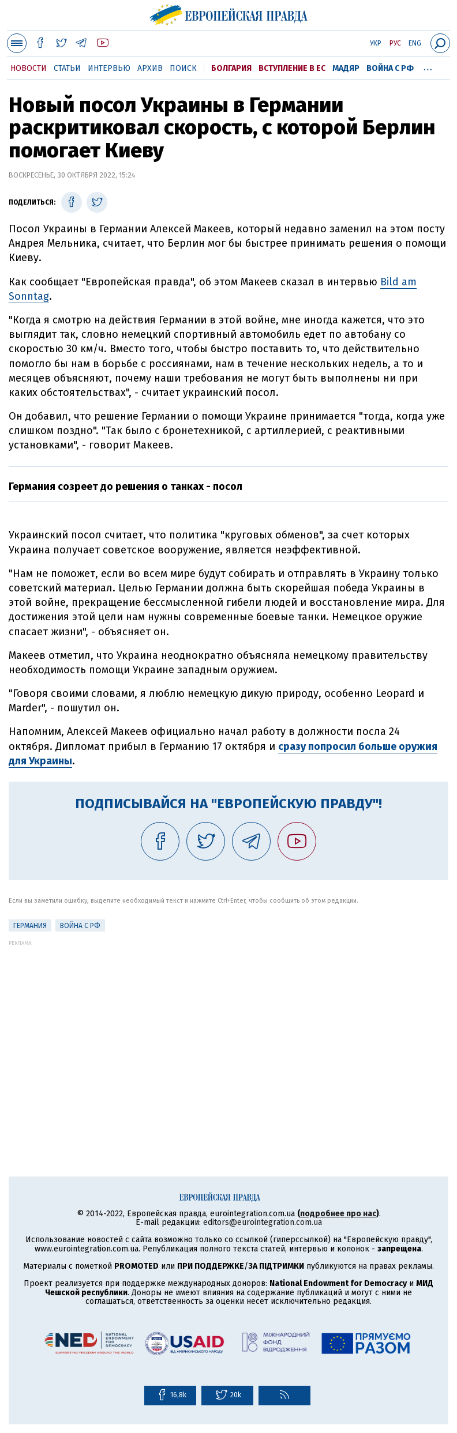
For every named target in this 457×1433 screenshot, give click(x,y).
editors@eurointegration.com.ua (262, 1222)
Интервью (109, 68)
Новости (28, 68)
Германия (30, 926)
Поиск (183, 68)
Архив (150, 68)
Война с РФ (390, 68)
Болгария (231, 68)
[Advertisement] (228, 1026)
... (428, 66)
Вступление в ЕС (292, 68)
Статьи (67, 68)
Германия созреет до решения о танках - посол (125, 486)
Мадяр (345, 68)
